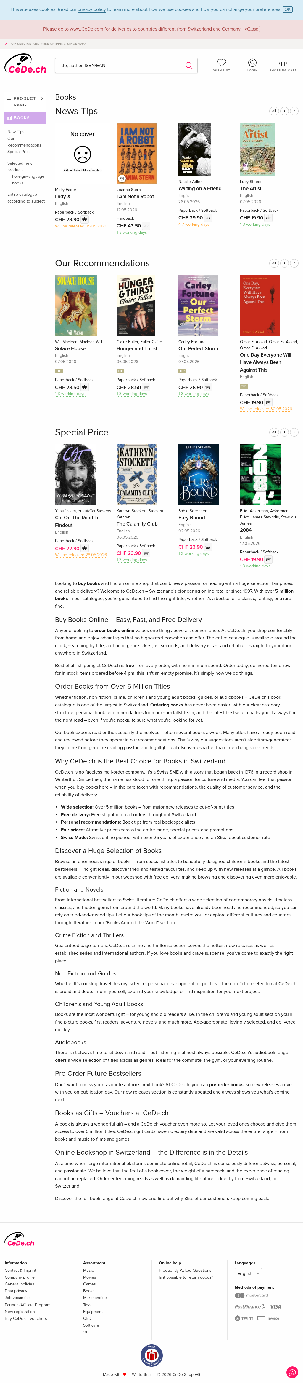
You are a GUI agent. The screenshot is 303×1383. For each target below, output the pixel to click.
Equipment (93, 1311)
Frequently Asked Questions (185, 1270)
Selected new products (19, 166)
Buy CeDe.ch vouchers (26, 1318)
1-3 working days (132, 232)
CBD (87, 1318)
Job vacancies (18, 1297)
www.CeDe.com (86, 29)
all (274, 111)
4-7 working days (193, 224)
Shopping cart (283, 65)
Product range (25, 102)
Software (91, 1325)
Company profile (20, 1277)
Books (22, 117)
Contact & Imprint (20, 1270)
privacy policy (92, 9)
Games (89, 1284)
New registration (20, 1311)
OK (287, 9)
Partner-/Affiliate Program (27, 1304)
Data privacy (16, 1290)
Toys (87, 1304)
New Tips (16, 131)
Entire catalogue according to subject (26, 197)
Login (252, 65)
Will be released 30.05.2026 (266, 408)
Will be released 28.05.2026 (81, 554)
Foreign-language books (28, 179)
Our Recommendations (24, 141)
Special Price (19, 151)
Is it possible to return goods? (186, 1277)
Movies (89, 1277)
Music (88, 1270)
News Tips (76, 111)
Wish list (222, 65)
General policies (19, 1284)
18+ (86, 1332)
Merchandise (95, 1297)
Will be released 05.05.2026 (81, 226)
